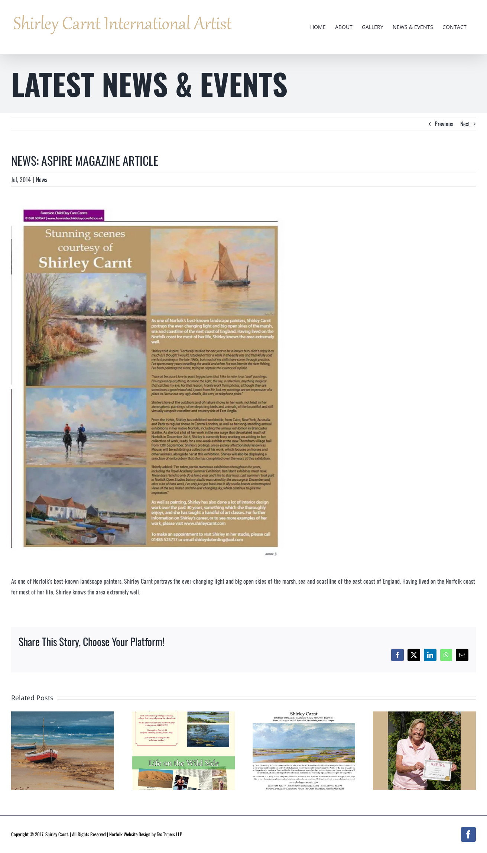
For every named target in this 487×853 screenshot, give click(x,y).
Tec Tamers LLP (169, 834)
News (41, 179)
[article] (150, 381)
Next (465, 123)
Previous (444, 123)
